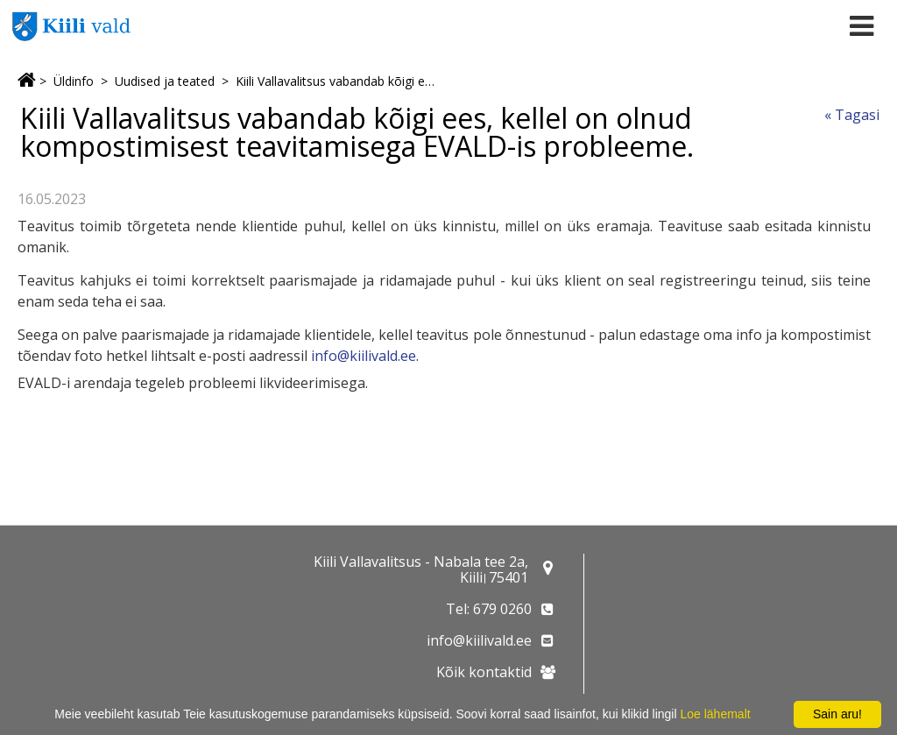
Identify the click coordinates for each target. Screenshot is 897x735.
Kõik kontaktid (484, 672)
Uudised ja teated (165, 81)
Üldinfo (73, 81)
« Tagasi (851, 114)
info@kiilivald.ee (363, 355)
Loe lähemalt (715, 714)
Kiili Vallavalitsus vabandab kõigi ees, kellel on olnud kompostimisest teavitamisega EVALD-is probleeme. (337, 81)
